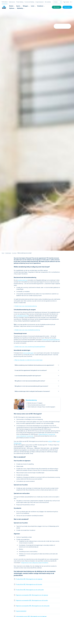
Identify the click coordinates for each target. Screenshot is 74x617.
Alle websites (48, 2)
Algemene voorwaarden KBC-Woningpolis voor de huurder (32, 600)
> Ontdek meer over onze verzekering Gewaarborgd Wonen (29, 346)
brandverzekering (22, 280)
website (50, 441)
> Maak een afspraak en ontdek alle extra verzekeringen (28, 360)
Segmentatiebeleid (21, 611)
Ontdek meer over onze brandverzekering (26, 306)
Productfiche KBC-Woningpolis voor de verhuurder (30, 589)
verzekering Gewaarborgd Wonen (51, 339)
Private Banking (19, 2)
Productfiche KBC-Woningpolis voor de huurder (29, 584)
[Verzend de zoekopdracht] (61, 2)
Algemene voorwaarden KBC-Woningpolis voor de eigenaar (32, 595)
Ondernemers (12, 2)
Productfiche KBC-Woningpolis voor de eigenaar (29, 579)
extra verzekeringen (28, 353)
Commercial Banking (29, 2)
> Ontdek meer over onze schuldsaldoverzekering (27, 330)
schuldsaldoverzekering (22, 315)
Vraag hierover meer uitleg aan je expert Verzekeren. (34, 562)
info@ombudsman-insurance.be (46, 434)
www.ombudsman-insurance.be (24, 436)
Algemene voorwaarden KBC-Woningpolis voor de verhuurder (33, 605)
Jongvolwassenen (39, 2)
